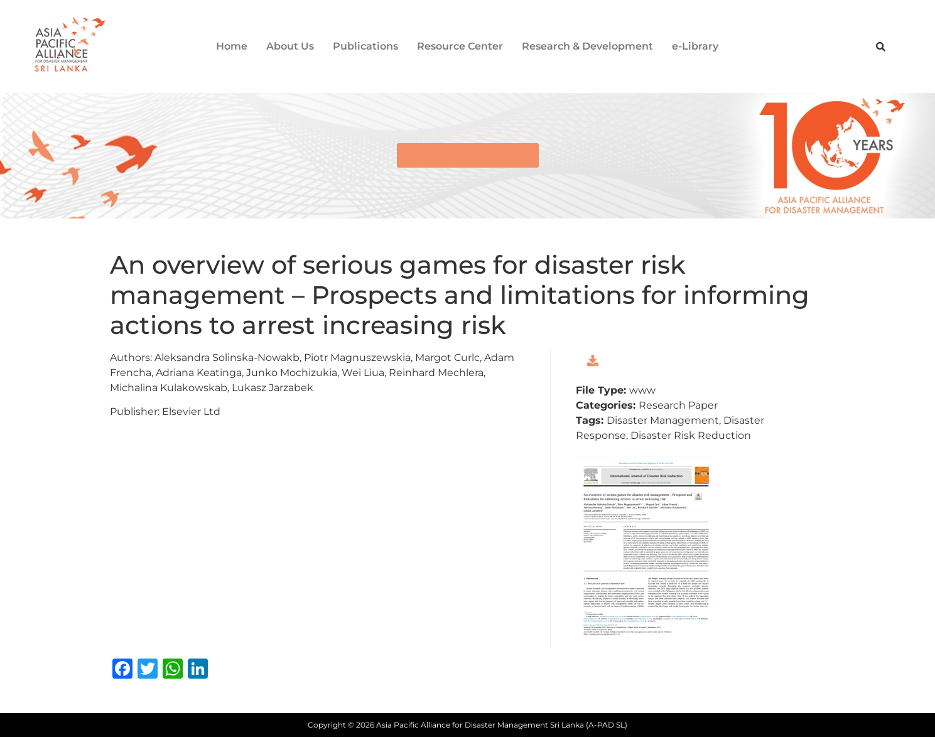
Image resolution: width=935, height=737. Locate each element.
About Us (290, 46)
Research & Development (587, 46)
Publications (365, 46)
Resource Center (460, 46)
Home (231, 46)
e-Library (695, 46)
